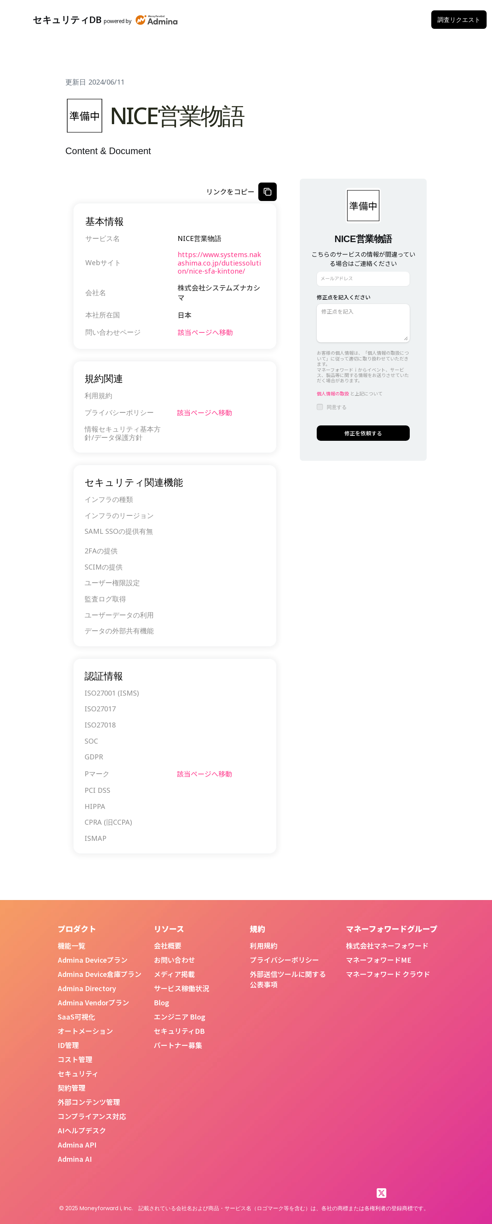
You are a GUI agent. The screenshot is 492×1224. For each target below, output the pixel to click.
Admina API (77, 1144)
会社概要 (167, 945)
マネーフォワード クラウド (388, 974)
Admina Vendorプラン (93, 1002)
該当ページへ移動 (205, 332)
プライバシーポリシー (284, 960)
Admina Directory (87, 988)
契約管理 (71, 1088)
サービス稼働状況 (181, 988)
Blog (161, 1002)
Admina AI (75, 1159)
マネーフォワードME (378, 960)
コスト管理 (75, 1059)
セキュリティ (78, 1073)
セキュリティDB (179, 1031)
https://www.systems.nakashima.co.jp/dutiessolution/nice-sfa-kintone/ (219, 263)
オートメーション (85, 1031)
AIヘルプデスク (82, 1130)
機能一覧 (71, 945)
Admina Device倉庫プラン (99, 974)
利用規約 (264, 945)
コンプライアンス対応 (92, 1116)
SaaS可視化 (76, 1016)
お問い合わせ (174, 960)
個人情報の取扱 (333, 393)
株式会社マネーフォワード (387, 945)
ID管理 (68, 1045)
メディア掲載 (174, 974)
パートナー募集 (178, 1045)
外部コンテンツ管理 (89, 1102)
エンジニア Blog (179, 1016)
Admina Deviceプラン (93, 960)
